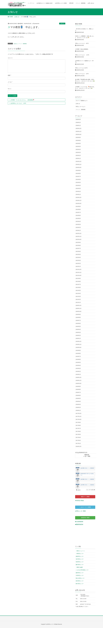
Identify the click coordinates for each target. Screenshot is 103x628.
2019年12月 (78, 341)
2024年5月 (78, 182)
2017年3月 (78, 440)
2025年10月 (78, 134)
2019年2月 (78, 371)
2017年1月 (78, 443)
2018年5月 (78, 398)
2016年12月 (78, 446)
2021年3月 (78, 296)
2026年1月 (78, 125)
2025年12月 (78, 128)
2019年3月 (78, 368)
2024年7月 (78, 176)
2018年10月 (78, 383)
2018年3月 (78, 404)
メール (10, 82)
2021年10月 (78, 275)
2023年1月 (78, 230)
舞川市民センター (80, 583)
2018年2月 (78, 407)
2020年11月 (78, 308)
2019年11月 (78, 344)
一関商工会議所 (79, 567)
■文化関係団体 (79, 521)
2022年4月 (78, 257)
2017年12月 (78, 413)
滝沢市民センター (80, 559)
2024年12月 (78, 161)
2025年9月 (78, 137)
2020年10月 (78, 311)
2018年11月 (78, 380)
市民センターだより (80, 106)
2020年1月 (78, 338)
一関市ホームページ (80, 550)
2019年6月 (78, 359)
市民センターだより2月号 (81, 68)
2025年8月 (78, 140)
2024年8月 (78, 173)
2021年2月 (78, 299)
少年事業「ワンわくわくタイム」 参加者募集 (22, 100)
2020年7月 (78, 320)
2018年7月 (78, 392)
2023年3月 (78, 224)
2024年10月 (78, 167)
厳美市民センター (80, 572)
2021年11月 (78, 272)
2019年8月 (78, 353)
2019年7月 (78, 356)
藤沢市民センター (80, 564)
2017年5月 (78, 434)
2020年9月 (78, 314)
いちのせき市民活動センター (82, 570)
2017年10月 (78, 419)
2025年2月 (78, 155)
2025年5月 (78, 146)
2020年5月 (78, 326)
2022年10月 (78, 239)
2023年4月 (78, 221)
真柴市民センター (80, 556)
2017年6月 (78, 431)
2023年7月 (78, 212)
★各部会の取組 (79, 500)
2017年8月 (78, 425)
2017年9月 (78, 422)
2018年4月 (78, 401)
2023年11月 (78, 200)
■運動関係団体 (79, 524)
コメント (10, 58)
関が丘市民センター (80, 578)
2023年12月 (78, 197)
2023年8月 (78, 209)
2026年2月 (78, 122)
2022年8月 (78, 245)
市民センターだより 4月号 (82, 43)
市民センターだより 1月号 (82, 73)
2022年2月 (78, 263)
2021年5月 (78, 290)
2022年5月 (78, 254)
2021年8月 (78, 281)
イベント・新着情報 (22, 43)
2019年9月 (78, 350)
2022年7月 (78, 248)
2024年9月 (78, 170)
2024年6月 (78, 179)
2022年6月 (78, 251)
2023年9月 (78, 206)
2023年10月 (78, 203)
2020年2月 (78, 335)
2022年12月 (78, 233)
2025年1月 (78, 158)
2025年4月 (78, 149)
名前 (9, 75)
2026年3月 (78, 119)
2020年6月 (78, 323)
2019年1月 (78, 374)
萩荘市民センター (80, 580)
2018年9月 (78, 386)
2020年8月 (78, 317)
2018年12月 (78, 377)
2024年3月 (78, 188)
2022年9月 (78, 242)
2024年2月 (78, 191)
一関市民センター (80, 553)
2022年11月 (78, 236)
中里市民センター (80, 575)
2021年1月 (78, 302)
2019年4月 (78, 365)
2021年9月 (78, 278)
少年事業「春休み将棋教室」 (82, 49)
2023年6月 (78, 215)
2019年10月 (78, 347)
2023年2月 (78, 227)
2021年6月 (78, 287)
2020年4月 (78, 329)
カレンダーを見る (90, 489)
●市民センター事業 (80, 511)
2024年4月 (78, 185)
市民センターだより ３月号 (82, 55)
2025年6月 (78, 143)
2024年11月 (78, 164)
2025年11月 (78, 131)
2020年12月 (78, 305)
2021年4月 (78, 293)
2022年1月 (78, 266)
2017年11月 (78, 416)
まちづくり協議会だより (81, 100)
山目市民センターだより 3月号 (18, 103)
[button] (78, 490)
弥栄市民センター (80, 561)
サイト (9, 88)
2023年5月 (78, 218)
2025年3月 (78, 152)
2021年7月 (78, 284)
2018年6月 (78, 395)
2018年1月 (78, 410)
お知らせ (62, 23)
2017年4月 (78, 437)
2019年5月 (78, 362)
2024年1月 (78, 194)
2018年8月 (78, 389)
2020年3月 (78, 332)
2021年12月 (78, 269)
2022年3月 (78, 260)
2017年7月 (78, 428)
